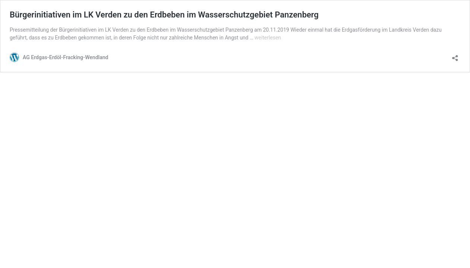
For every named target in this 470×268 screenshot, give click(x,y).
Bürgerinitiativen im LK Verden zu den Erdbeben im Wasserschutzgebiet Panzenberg (164, 14)
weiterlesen (268, 38)
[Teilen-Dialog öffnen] (455, 55)
